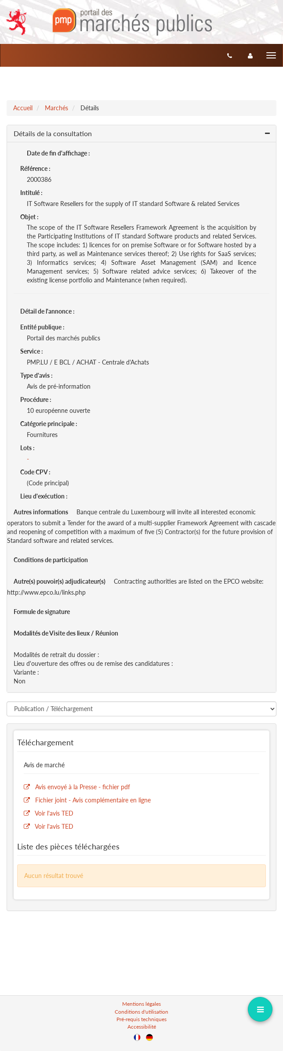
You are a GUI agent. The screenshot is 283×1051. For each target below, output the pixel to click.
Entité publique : (42, 327)
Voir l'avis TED (54, 813)
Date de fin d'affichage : (58, 153)
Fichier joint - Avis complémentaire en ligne (93, 800)
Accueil (23, 108)
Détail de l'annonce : (47, 311)
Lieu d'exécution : (44, 496)
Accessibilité (141, 1026)
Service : (31, 351)
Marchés (56, 108)
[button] (141, 133)
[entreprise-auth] (250, 55)
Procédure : (35, 399)
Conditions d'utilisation (141, 1011)
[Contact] (229, 55)
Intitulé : (31, 192)
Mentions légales (141, 1003)
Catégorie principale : (48, 423)
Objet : (29, 216)
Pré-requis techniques (141, 1019)
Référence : (35, 168)
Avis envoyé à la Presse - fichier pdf (82, 787)
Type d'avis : (36, 375)
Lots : (27, 447)
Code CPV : (35, 472)
